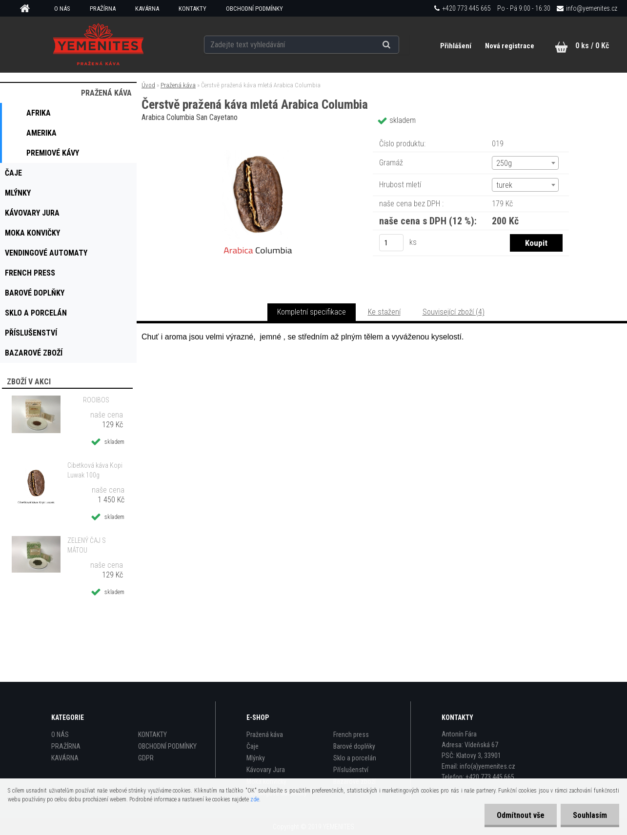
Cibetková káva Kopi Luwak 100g (94, 470)
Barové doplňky (354, 746)
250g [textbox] (504, 163)
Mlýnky (255, 758)
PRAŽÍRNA (103, 8)
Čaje (252, 746)
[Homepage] (28, 9)
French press (351, 734)
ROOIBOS (96, 400)
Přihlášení (456, 45)
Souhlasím (590, 815)
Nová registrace (509, 45)
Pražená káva (178, 85)
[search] (398, 45)
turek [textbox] (504, 185)
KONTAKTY (192, 8)
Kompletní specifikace (311, 312)
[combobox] (525, 163)
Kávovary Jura (265, 770)
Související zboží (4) (454, 312)
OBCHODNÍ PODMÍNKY (254, 8)
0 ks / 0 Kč (592, 45)
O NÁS (62, 8)
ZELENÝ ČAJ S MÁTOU (86, 545)
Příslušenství (350, 770)
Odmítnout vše (521, 815)
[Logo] (98, 44)
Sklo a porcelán (354, 758)
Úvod (148, 85)
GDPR (146, 758)
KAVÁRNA (147, 8)
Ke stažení (384, 312)
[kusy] (391, 242)
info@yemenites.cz (591, 8)
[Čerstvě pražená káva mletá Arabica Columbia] (258, 134)
